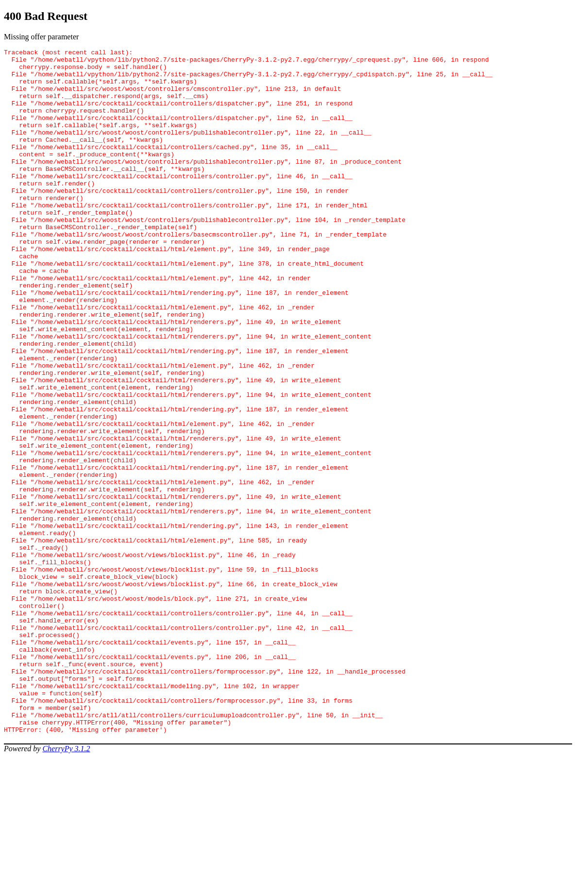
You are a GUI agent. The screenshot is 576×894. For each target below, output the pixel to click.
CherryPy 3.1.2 (66, 885)
